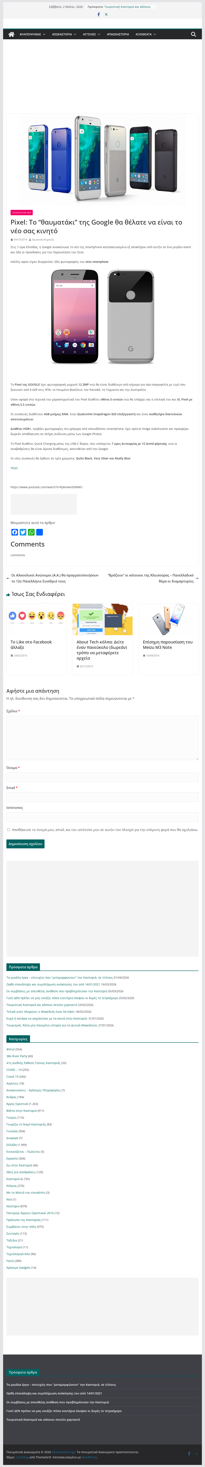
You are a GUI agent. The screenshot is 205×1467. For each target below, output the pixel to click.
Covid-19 (12, 1076)
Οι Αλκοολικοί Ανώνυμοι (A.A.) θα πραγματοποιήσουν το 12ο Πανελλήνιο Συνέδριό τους (52, 578)
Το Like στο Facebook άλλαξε (31, 644)
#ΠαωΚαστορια (118, 34)
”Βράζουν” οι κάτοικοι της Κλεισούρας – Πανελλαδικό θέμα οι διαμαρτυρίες (153, 578)
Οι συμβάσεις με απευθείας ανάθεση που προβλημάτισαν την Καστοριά (56, 991)
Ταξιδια (11, 1240)
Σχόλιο (13, 711)
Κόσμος (11, 1186)
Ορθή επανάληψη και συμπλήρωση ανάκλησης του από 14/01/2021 (53, 984)
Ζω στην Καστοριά (19, 1165)
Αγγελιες (89, 34)
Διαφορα (12, 1138)
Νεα (9, 1199)
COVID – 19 (14, 1070)
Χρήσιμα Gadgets (18, 1268)
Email (12, 788)
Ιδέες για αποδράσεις (21, 1172)
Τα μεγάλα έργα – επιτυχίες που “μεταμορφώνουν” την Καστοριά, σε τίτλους (59, 977)
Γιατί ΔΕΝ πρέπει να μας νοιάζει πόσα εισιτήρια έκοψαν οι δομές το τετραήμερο (62, 998)
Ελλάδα (11, 1145)
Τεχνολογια (14, 1247)
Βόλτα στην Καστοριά (21, 1111)
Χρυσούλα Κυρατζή (43, 239)
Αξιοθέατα (144, 34)
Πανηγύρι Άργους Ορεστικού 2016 (30, 1213)
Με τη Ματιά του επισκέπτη (25, 1192)
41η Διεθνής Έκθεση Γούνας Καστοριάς (33, 1063)
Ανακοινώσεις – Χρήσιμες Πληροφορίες (33, 1090)
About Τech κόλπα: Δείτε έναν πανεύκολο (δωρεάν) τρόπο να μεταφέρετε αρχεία (102, 650)
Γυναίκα (12, 1131)
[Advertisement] (102, 83)
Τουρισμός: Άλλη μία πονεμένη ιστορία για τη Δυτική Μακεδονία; (52, 1025)
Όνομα (13, 767)
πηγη (14, 468)
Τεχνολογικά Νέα (21, 212)
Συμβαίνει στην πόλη (21, 1227)
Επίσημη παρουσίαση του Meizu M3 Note (168, 644)
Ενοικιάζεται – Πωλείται (23, 1152)
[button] (43, 34)
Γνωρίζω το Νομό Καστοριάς (26, 1124)
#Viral (10, 1049)
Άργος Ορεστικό (17, 1104)
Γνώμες (11, 1117)
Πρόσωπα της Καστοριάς (23, 1220)
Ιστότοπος (14, 807)
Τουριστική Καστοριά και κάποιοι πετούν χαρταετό (127, 9)
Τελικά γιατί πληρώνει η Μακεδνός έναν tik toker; (40, 1012)
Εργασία (12, 1158)
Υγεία (10, 1261)
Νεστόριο (12, 1206)
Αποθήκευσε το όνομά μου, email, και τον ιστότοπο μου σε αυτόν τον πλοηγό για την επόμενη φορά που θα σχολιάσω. (105, 829)
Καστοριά (13, 1179)
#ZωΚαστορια (62, 34)
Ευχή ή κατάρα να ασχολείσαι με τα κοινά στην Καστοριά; (47, 1018)
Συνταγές (12, 1233)
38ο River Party (16, 1056)
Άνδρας (11, 1097)
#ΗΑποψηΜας (30, 34)
